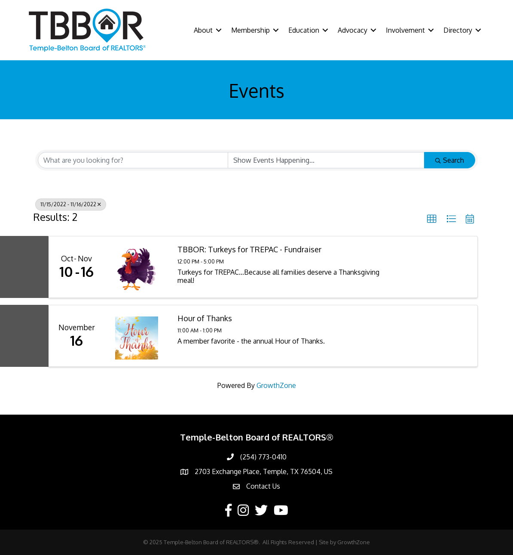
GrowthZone (276, 385)
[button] (431, 219)
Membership (250, 30)
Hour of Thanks (204, 318)
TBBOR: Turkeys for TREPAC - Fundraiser (249, 249)
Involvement (405, 30)
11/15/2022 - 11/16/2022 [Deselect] (70, 204)
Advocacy (352, 30)
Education (303, 30)
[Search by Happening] (326, 160)
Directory (457, 30)
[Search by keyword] (133, 160)
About (203, 30)
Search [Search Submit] (449, 160)
